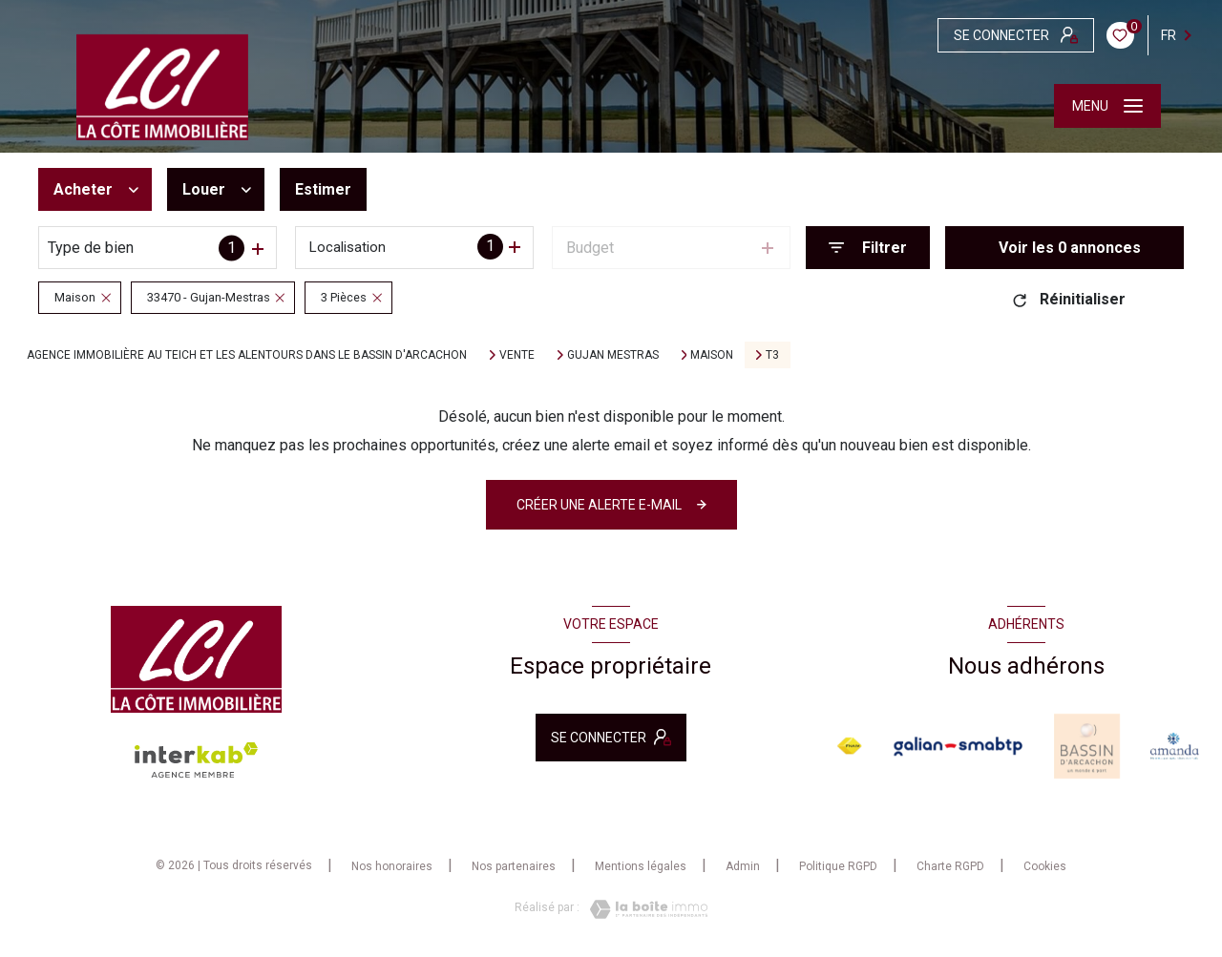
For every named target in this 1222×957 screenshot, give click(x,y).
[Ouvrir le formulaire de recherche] (868, 247)
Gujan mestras (613, 355)
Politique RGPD (838, 866)
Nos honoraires (391, 866)
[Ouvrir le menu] (1107, 106)
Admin (743, 866)
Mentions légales (640, 866)
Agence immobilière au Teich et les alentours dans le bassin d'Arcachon (247, 355)
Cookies (1044, 867)
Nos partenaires (514, 866)
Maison (711, 355)
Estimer (323, 189)
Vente (517, 355)
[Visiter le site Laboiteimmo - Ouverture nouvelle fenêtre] (643, 909)
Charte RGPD (950, 866)
